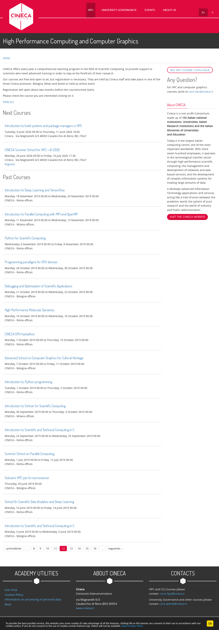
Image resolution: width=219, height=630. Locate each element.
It (212, 12)
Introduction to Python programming (28, 382)
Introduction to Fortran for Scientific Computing (35, 406)
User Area (10, 590)
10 (47, 548)
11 (55, 548)
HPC (100, 10)
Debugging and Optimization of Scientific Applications (38, 286)
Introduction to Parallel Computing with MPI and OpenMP (41, 214)
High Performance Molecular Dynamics (29, 310)
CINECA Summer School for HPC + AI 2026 (32, 150)
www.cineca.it (85, 608)
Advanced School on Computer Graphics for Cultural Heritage (44, 358)
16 (94, 548)
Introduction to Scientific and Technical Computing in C (39, 430)
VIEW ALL (8, 102)
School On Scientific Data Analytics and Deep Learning (39, 502)
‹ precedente (13, 548)
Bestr (8, 604)
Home (6, 58)
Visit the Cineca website (187, 216)
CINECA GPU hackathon (20, 334)
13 (71, 548)
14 (79, 548)
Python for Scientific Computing (25, 238)
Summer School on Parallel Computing (29, 454)
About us (170, 10)
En (203, 12)
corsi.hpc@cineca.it (200, 91)
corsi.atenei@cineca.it (175, 604)
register (10, 164)
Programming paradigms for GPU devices (31, 262)
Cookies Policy (14, 595)
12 (63, 548)
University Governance (125, 10)
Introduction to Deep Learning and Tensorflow (35, 190)
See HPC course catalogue (190, 70)
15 (87, 548)
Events (153, 10)
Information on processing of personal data (33, 599)
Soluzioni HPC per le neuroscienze (27, 478)
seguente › (114, 548)
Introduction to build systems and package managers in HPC (43, 126)
